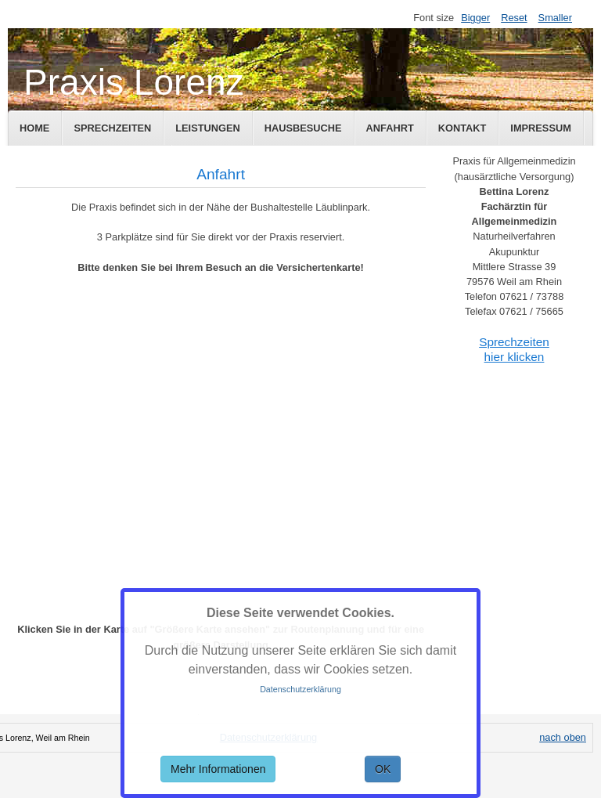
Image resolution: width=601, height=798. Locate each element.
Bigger (475, 17)
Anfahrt (390, 128)
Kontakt (462, 128)
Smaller (555, 17)
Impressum (540, 128)
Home (34, 128)
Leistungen (207, 128)
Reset (514, 17)
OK (382, 769)
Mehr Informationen (218, 769)
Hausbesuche (303, 128)
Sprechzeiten (112, 128)
